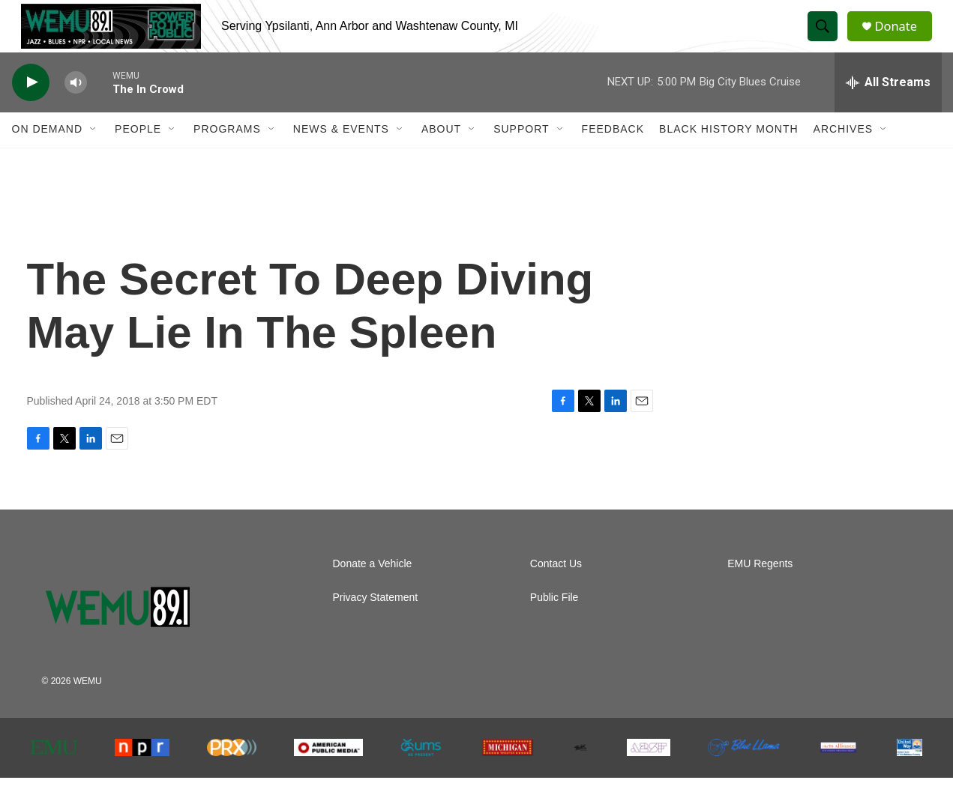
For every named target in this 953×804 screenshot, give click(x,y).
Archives (844, 156)
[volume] (75, 109)
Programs (227, 156)
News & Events (341, 156)
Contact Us (556, 590)
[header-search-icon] (828, 40)
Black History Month (728, 156)
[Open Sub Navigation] (94, 156)
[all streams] (888, 109)
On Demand (47, 156)
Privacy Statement (375, 623)
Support (521, 156)
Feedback (613, 156)
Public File (554, 623)
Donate (903, 39)
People (138, 156)
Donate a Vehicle (372, 590)
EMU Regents (760, 590)
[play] (31, 109)
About (441, 156)
